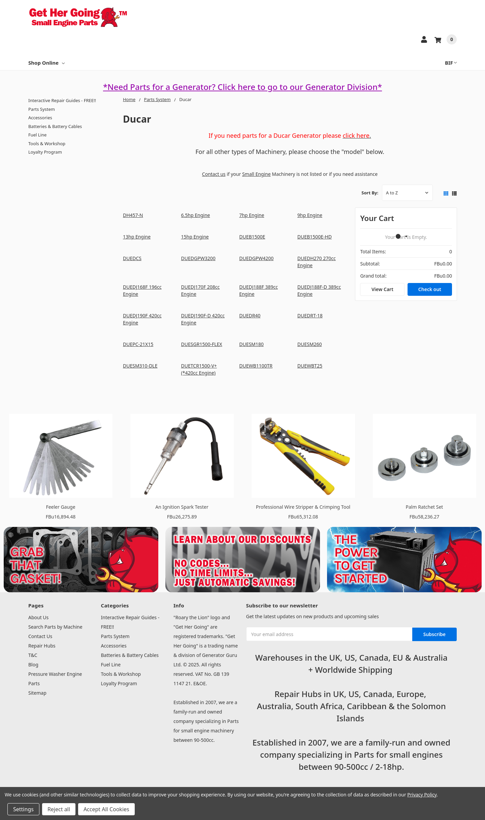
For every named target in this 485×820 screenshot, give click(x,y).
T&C (32, 655)
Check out (429, 289)
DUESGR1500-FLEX (201, 344)
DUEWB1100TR (255, 365)
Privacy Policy (422, 794)
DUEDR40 (249, 315)
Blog (33, 664)
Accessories (40, 118)
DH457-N (133, 215)
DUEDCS (132, 258)
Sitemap (37, 693)
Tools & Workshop (46, 143)
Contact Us (40, 636)
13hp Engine (137, 236)
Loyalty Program (45, 152)
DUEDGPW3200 (198, 258)
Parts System (41, 109)
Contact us (214, 174)
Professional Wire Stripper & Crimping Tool (303, 507)
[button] (81, 559)
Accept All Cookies (106, 809)
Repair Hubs (41, 645)
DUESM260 (309, 344)
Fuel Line (37, 135)
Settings (23, 809)
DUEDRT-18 (310, 315)
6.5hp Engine (195, 215)
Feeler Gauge (60, 507)
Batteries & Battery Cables (55, 126)
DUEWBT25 (309, 365)
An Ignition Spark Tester (181, 507)
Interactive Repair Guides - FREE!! (62, 100)
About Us (38, 617)
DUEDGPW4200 (256, 258)
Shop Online (46, 62)
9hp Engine (309, 215)
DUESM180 (251, 344)
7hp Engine (251, 215)
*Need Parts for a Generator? (160, 86)
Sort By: (369, 193)
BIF (451, 62)
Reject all (58, 809)
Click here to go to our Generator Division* (300, 86)
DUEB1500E (252, 236)
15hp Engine (195, 236)
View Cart (382, 289)
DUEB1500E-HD (314, 236)
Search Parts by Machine (55, 627)
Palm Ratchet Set (424, 507)
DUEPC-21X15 (138, 344)
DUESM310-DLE (140, 365)
